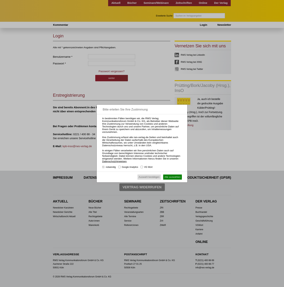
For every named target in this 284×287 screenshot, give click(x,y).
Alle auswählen (172, 177)
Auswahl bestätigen (149, 177)
